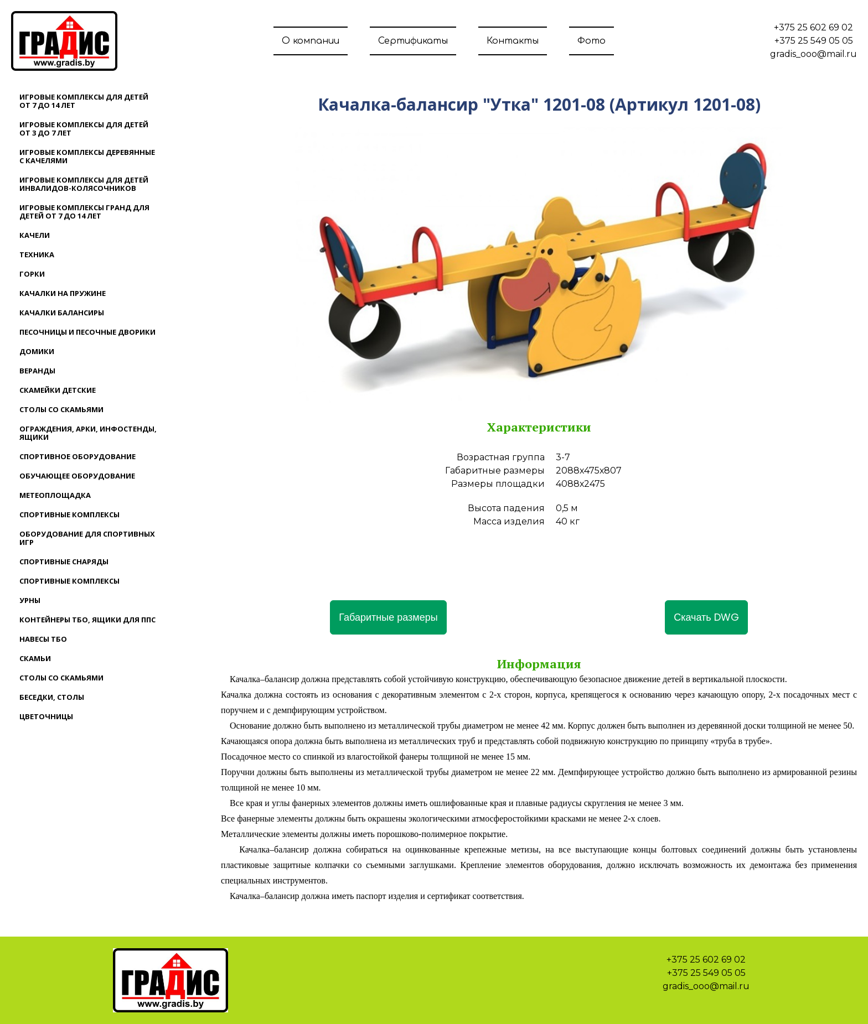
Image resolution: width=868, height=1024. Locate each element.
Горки (32, 274)
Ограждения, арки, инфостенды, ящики (88, 433)
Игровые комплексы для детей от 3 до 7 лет (83, 128)
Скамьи (35, 658)
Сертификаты (413, 41)
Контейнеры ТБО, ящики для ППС (87, 620)
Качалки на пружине (62, 293)
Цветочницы (46, 716)
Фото (591, 41)
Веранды (37, 371)
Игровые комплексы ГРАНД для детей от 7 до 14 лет (84, 211)
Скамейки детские (57, 390)
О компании (310, 41)
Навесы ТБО (43, 639)
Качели (34, 235)
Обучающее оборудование (77, 476)
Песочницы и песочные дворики (87, 332)
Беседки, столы (51, 697)
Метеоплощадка (55, 495)
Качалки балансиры (61, 313)
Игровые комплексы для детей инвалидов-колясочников (83, 184)
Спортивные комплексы (69, 514)
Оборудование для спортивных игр (87, 538)
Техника (36, 254)
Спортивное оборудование (77, 456)
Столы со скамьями (61, 409)
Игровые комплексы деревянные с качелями (87, 156)
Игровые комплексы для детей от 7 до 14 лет (83, 101)
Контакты (513, 41)
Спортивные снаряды (63, 561)
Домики (36, 351)
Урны (29, 600)
